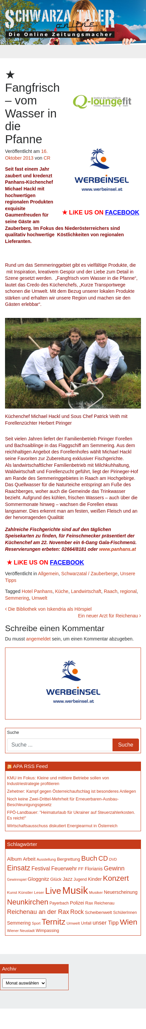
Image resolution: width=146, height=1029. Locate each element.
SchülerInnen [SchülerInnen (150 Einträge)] (125, 912)
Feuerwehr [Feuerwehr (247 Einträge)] (64, 868)
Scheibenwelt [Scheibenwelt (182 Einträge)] (98, 912)
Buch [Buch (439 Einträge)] (89, 858)
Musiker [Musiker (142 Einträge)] (96, 892)
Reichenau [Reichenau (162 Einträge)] (104, 903)
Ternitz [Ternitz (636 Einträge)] (53, 921)
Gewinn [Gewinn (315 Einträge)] (114, 868)
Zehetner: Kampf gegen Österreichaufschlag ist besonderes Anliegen (71, 791)
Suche (13, 732)
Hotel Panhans (37, 591)
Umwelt (39, 598)
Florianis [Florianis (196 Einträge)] (94, 868)
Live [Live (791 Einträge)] (53, 891)
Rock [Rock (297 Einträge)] (77, 912)
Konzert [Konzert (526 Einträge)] (116, 878)
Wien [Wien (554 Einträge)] (128, 922)
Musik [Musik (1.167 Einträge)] (75, 890)
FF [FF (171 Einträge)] (80, 868)
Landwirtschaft (86, 591)
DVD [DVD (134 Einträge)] (113, 859)
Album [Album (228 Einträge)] (14, 859)
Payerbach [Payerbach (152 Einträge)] (59, 903)
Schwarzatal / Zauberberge (89, 573)
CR (47, 158)
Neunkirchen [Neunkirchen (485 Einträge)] (27, 902)
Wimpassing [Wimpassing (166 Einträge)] (47, 930)
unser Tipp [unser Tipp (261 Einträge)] (105, 923)
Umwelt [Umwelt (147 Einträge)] (73, 923)
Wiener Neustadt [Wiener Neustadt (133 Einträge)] (20, 931)
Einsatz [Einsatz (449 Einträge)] (18, 868)
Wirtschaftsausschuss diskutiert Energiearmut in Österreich (62, 826)
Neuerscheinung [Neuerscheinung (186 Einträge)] (120, 892)
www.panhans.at (117, 549)
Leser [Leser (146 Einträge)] (39, 892)
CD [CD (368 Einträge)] (103, 858)
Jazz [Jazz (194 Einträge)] (67, 879)
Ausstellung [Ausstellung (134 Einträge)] (46, 859)
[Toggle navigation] (73, 51)
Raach (110, 591)
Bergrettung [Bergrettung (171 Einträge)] (68, 859)
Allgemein (48, 573)
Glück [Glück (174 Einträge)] (56, 879)
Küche (61, 591)
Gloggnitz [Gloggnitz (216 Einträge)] (38, 879)
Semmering (17, 598)
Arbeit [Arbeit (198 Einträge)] (29, 859)
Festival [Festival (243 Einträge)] (40, 868)
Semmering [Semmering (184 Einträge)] (18, 923)
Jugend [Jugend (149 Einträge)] (80, 879)
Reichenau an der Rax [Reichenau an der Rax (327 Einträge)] (38, 911)
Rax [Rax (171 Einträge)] (89, 903)
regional (128, 591)
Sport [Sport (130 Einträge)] (36, 923)
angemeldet (38, 638)
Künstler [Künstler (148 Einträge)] (25, 892)
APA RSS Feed (30, 766)
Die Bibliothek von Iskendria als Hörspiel (48, 609)
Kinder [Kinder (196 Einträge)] (95, 879)
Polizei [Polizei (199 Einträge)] (77, 903)
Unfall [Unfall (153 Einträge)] (86, 923)
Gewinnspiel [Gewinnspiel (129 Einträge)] (16, 879)
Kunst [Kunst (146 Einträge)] (12, 892)
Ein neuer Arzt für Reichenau (109, 615)
